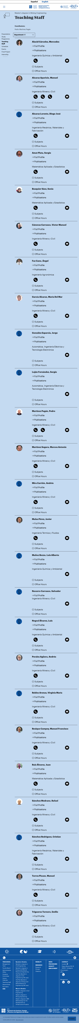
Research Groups (38, 968)
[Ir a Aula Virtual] (40, 952)
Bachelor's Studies (21, 962)
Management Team (6, 965)
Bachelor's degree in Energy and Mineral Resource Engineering (22, 969)
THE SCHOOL (7, 962)
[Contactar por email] (68, 982)
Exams (4, 49)
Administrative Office (7, 971)
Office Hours (39, 71)
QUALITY (51, 966)
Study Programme (6, 38)
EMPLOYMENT (53, 968)
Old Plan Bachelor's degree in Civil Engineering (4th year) (22, 975)
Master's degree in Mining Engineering (21, 995)
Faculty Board (6, 968)
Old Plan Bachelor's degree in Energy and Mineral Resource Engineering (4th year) (22, 982)
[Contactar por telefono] (4, 958)
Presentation (6, 34)
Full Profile (38, 46)
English (45, 2)
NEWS (50, 962)
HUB (4, 988)
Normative (6, 986)
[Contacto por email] (74, 958)
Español (34, 2)
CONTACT (65, 962)
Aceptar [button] (72, 1018)
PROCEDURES (53, 964)
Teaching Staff (5, 43)
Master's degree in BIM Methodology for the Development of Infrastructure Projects (22, 1001)
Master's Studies (21, 988)
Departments (6, 984)
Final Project (6, 52)
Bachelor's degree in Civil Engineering (22, 965)
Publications (39, 50)
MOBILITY (38, 962)
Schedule (5, 46)
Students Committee (6, 975)
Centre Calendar (5, 979)
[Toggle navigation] (4, 7)
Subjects (37, 66)
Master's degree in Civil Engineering (22, 991)
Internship (5, 54)
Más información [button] (19, 1019)
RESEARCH (38, 965)
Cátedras (38, 971)
